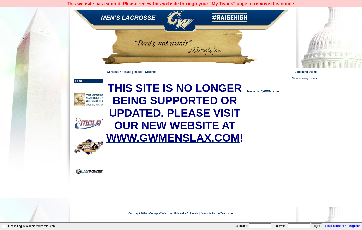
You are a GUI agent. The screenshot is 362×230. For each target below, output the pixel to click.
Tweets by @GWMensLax (263, 91)
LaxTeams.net (225, 213)
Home (78, 80)
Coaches (150, 72)
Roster (138, 72)
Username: (241, 226)
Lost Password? (335, 226)
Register (354, 226)
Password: (280, 226)
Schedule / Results (119, 72)
